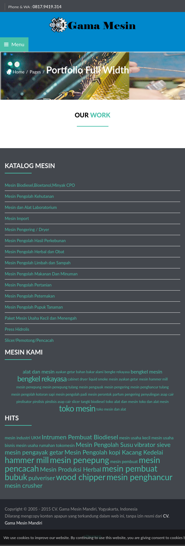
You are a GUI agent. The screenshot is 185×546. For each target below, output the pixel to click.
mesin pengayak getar (34, 452)
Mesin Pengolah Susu (104, 444)
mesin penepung (79, 460)
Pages (35, 71)
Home (18, 71)
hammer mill (27, 460)
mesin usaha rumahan (35, 445)
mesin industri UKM (23, 437)
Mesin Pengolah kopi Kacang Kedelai (114, 452)
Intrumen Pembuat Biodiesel (80, 437)
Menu (14, 44)
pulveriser (41, 477)
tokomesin (65, 445)
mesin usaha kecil (135, 437)
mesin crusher (23, 485)
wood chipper (80, 477)
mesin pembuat (124, 461)
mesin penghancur (139, 477)
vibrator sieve (152, 444)
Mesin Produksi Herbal (70, 469)
